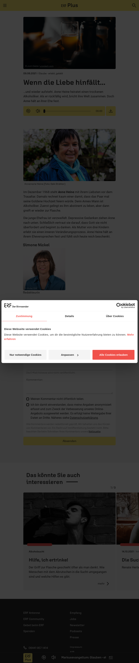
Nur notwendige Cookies (25, 354)
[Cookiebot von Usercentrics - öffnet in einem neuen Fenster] (119, 305)
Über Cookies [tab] (115, 315)
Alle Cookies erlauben (113, 354)
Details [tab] (69, 315)
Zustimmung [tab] (24, 315)
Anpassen (69, 354)
